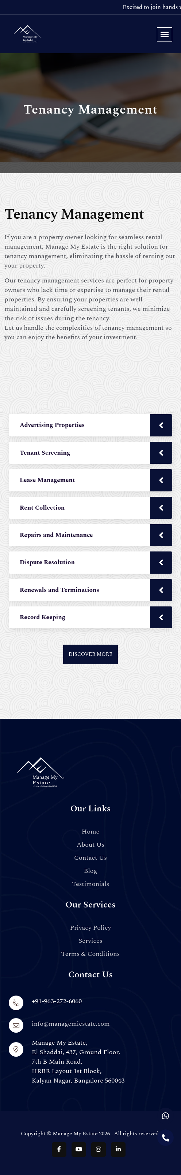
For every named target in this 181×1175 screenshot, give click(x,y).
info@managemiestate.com (71, 1024)
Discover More (90, 654)
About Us (90, 845)
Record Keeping (42, 617)
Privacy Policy (90, 928)
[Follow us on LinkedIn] (118, 1149)
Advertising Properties (52, 425)
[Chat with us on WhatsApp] (165, 1116)
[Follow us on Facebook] (59, 1149)
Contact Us (90, 858)
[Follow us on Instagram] (98, 1149)
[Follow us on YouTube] (79, 1149)
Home (91, 831)
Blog (90, 871)
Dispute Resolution (47, 562)
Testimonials (90, 884)
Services (90, 941)
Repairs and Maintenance (56, 535)
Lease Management (47, 480)
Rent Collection (42, 508)
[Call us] (165, 1137)
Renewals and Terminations (59, 590)
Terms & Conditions (90, 954)
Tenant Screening (45, 453)
